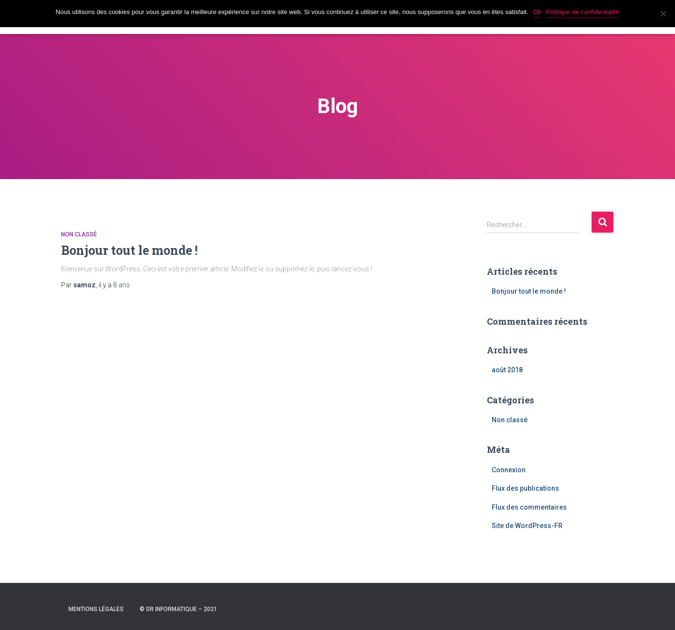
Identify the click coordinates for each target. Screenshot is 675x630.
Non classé (79, 234)
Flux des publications (525, 488)
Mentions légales (96, 609)
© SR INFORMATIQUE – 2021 (178, 609)
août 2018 (507, 370)
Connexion (509, 470)
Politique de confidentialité (582, 12)
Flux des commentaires (529, 507)
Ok (537, 12)
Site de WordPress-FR (527, 526)
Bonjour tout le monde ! (129, 250)
